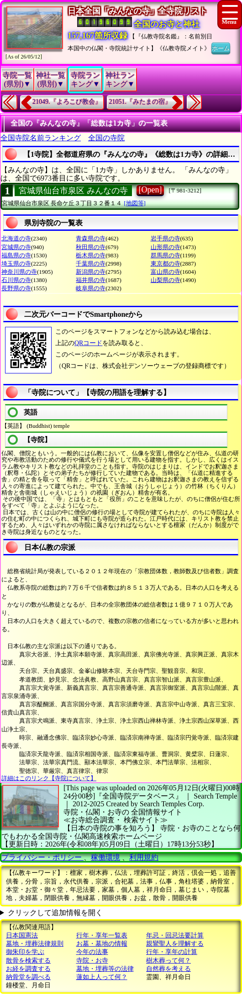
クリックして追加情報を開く (55, 912)
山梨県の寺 (165, 280)
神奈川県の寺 (19, 271)
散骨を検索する (28, 960)
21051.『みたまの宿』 (140, 101)
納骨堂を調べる (28, 977)
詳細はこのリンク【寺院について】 (48, 778)
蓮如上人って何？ (101, 977)
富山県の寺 (165, 271)
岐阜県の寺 (90, 288)
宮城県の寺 (16, 247)
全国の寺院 (106, 138)
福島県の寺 (16, 255)
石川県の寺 (16, 280)
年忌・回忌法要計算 (175, 935)
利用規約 (143, 857)
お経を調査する (28, 968)
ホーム (221, 47)
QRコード (88, 343)
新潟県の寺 (90, 271)
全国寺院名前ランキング (40, 138)
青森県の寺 (90, 238)
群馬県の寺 (165, 255)
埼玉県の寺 (16, 263)
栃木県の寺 (90, 255)
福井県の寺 (90, 280)
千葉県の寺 (90, 263)
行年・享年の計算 (171, 951)
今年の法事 (92, 951)
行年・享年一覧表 (101, 935)
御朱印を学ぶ (25, 951)
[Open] (150, 189)
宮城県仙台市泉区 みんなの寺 (73, 190)
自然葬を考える (168, 968)
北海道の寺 (16, 238)
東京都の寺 (165, 263)
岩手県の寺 (165, 238)
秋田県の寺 (90, 247)
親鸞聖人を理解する (175, 943)
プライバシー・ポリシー (42, 857)
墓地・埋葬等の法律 (105, 968)
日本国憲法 (22, 935)
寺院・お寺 (92, 960)
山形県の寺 (165, 247)
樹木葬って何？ (168, 960)
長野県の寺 (16, 288)
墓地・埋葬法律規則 (34, 943)
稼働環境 (105, 857)
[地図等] (135, 203)
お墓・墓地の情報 (101, 943)
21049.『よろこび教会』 (66, 101)
